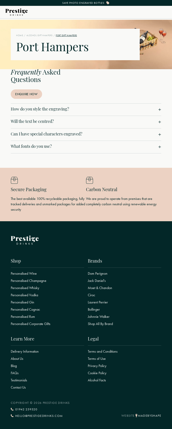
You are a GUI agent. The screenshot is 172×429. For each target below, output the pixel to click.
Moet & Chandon (100, 288)
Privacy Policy (97, 366)
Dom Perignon (98, 273)
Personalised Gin (22, 302)
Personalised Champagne (28, 281)
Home (19, 35)
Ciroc (91, 295)
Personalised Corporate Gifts (30, 324)
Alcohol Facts (97, 380)
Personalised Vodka (24, 295)
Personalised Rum (23, 316)
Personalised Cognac (25, 309)
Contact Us (18, 387)
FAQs (15, 373)
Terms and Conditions (103, 351)
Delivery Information (25, 351)
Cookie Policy (97, 373)
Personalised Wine (24, 273)
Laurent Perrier (98, 302)
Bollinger (94, 309)
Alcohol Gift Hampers (39, 35)
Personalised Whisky (25, 288)
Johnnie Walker (99, 316)
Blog (14, 366)
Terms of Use (97, 358)
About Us (17, 358)
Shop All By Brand (100, 324)
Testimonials (19, 380)
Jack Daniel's (97, 281)
